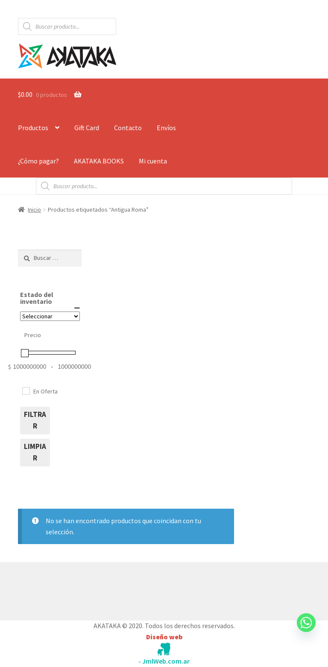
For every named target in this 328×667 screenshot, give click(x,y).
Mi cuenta (153, 161)
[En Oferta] (25, 390)
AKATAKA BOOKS (99, 161)
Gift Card (86, 127)
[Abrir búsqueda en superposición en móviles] (67, 26)
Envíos (166, 127)
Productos (33, 127)
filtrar (35, 420)
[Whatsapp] (306, 630)
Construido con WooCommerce (63, 589)
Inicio (34, 209)
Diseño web (164, 636)
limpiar (35, 452)
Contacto (128, 127)
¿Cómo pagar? (38, 161)
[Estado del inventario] (50, 316)
